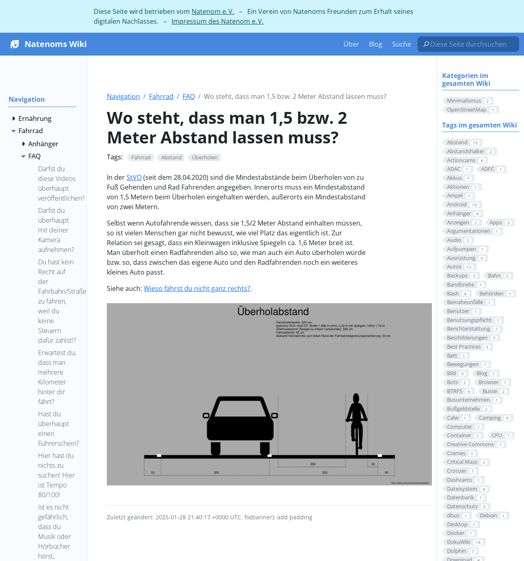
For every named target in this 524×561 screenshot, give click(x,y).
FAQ (189, 96)
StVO (134, 177)
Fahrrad (161, 96)
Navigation (123, 96)
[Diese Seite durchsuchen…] (471, 44)
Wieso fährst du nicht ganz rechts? (197, 288)
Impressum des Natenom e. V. (218, 21)
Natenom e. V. (213, 11)
